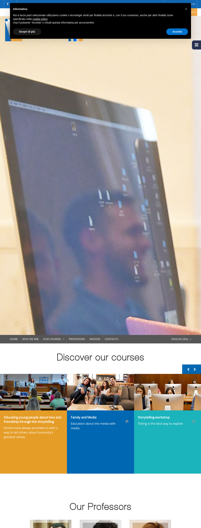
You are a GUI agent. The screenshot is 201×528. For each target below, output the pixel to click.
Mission (95, 339)
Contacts (111, 339)
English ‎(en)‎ (179, 339)
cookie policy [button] (40, 19)
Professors (77, 339)
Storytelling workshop (154, 417)
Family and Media (83, 417)
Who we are (30, 339)
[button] (186, 9)
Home (14, 339)
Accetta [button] (177, 31)
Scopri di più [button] (27, 31)
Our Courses (52, 339)
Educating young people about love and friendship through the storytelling (32, 419)
